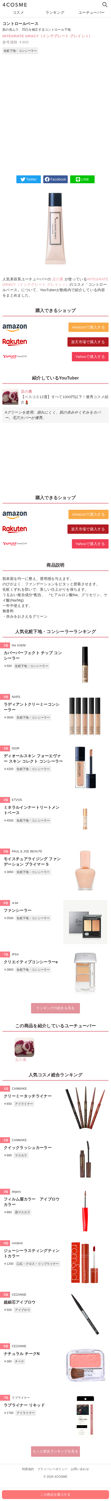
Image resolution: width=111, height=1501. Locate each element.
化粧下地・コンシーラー (20, 50)
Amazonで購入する (88, 327)
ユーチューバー (91, 12)
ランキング (54, 12)
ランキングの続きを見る (55, 1008)
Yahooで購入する (90, 356)
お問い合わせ (80, 1469)
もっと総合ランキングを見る (55, 1451)
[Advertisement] (55, 117)
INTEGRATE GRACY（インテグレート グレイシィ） (47, 36)
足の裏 (58, 279)
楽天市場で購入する (88, 342)
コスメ (18, 12)
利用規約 (28, 1469)
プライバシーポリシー (52, 1469)
